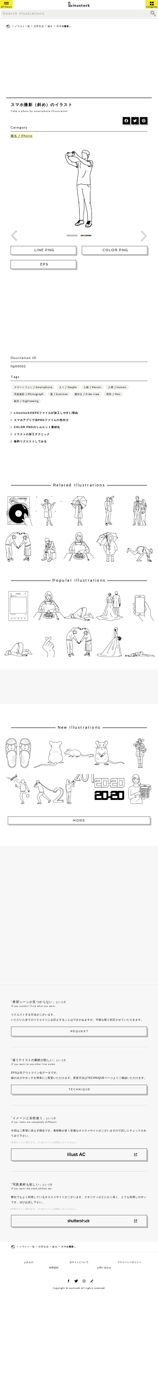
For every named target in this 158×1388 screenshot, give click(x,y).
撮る (50, 26)
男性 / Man (113, 394)
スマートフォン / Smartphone (33, 387)
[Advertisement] (79, 64)
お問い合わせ (104, 1267)
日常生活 (39, 26)
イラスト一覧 (22, 26)
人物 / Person (92, 387)
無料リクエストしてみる (30, 441)
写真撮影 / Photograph (28, 394)
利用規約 (54, 1267)
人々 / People (68, 387)
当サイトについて (79, 1262)
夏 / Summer (59, 394)
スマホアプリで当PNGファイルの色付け (41, 420)
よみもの (28, 1262)
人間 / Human (117, 387)
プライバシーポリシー (129, 1262)
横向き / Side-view (87, 394)
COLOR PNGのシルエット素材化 (37, 427)
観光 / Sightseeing (26, 401)
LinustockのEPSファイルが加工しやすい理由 (46, 412)
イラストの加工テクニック (32, 434)
